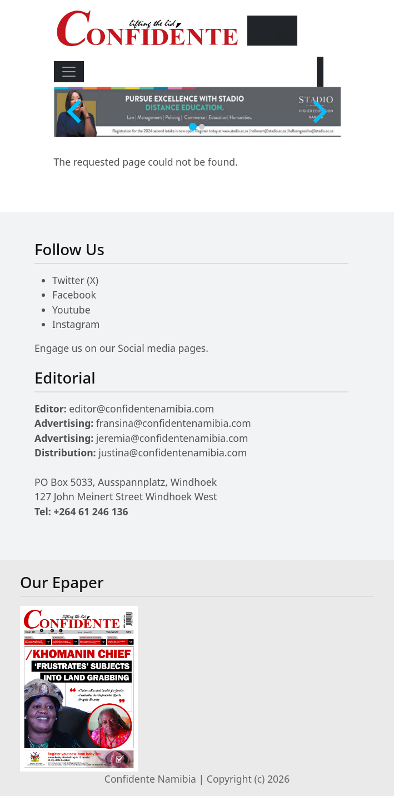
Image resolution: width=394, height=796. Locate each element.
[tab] (193, 127)
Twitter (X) (75, 280)
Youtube (71, 309)
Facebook (74, 294)
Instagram (76, 324)
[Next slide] (318, 112)
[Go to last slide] (75, 112)
